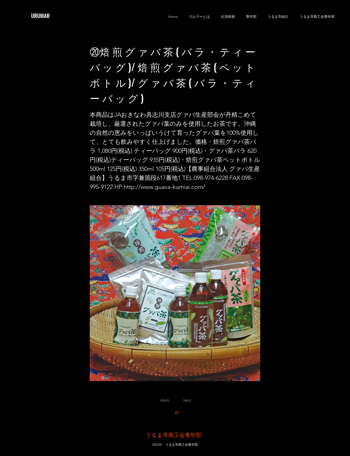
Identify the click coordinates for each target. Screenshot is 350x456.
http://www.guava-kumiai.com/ (164, 186)
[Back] (165, 400)
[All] (177, 413)
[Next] (188, 400)
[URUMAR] (44, 16)
